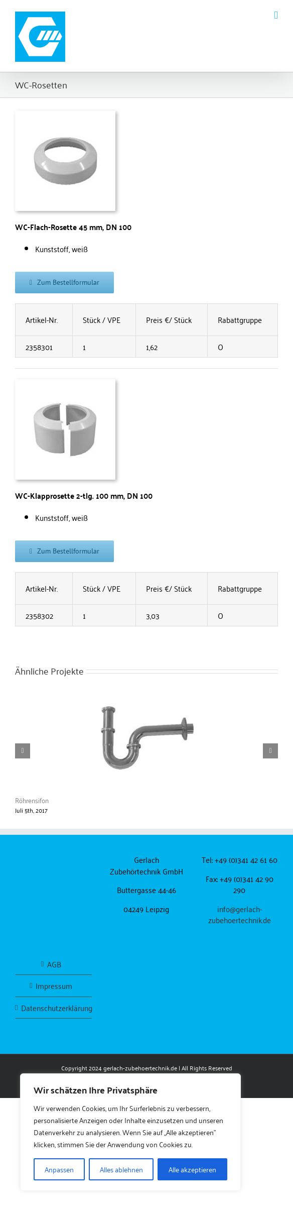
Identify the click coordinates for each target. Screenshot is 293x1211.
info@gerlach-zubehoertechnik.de (239, 914)
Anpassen (59, 1169)
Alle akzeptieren (192, 1169)
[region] (130, 1132)
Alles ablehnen (121, 1169)
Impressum (54, 986)
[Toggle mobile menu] (276, 15)
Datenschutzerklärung (54, 1008)
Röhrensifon (32, 800)
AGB (54, 964)
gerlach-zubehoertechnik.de (140, 1067)
